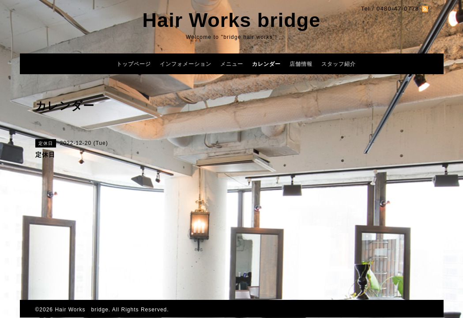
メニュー (231, 64)
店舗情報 (301, 64)
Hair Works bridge (232, 20)
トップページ (134, 64)
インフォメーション (185, 64)
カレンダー (266, 64)
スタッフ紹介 (338, 64)
